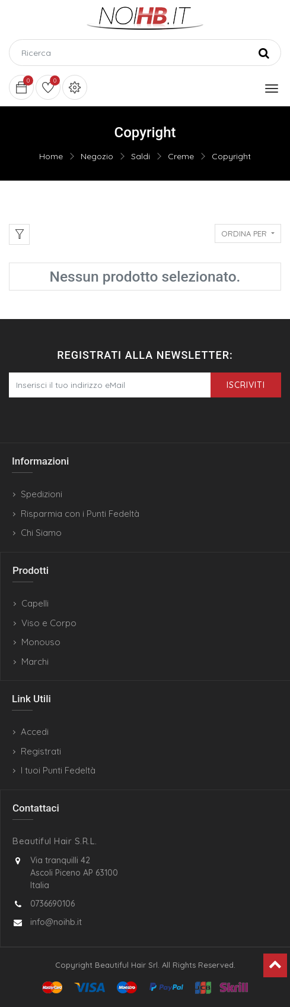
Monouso (40, 642)
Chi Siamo (41, 532)
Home (51, 156)
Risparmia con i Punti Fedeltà (80, 513)
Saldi (140, 156)
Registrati (41, 751)
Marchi (35, 661)
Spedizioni (41, 494)
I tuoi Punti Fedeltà (58, 770)
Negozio (97, 156)
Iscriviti (246, 385)
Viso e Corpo (49, 623)
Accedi (35, 731)
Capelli (35, 603)
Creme (181, 156)
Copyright (231, 156)
